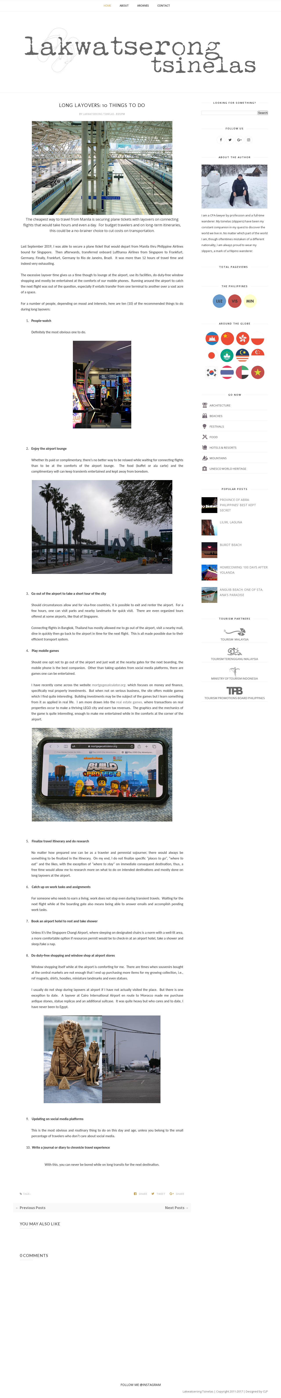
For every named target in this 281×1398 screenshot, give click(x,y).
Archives (143, 5)
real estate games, (129, 702)
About (124, 5)
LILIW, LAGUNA (231, 522)
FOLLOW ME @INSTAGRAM (141, 1385)
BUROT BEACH (230, 545)
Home (107, 5)
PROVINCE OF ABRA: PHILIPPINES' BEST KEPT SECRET (238, 505)
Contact (163, 5)
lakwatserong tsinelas (99, 114)
